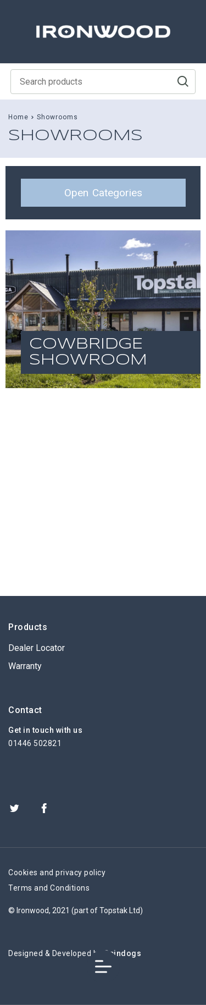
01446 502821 (35, 743)
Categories (103, 192)
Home (18, 117)
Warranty (25, 666)
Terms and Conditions (49, 887)
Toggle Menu (103, 967)
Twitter (14, 808)
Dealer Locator (36, 648)
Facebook (44, 808)
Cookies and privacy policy (56, 872)
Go (183, 81)
